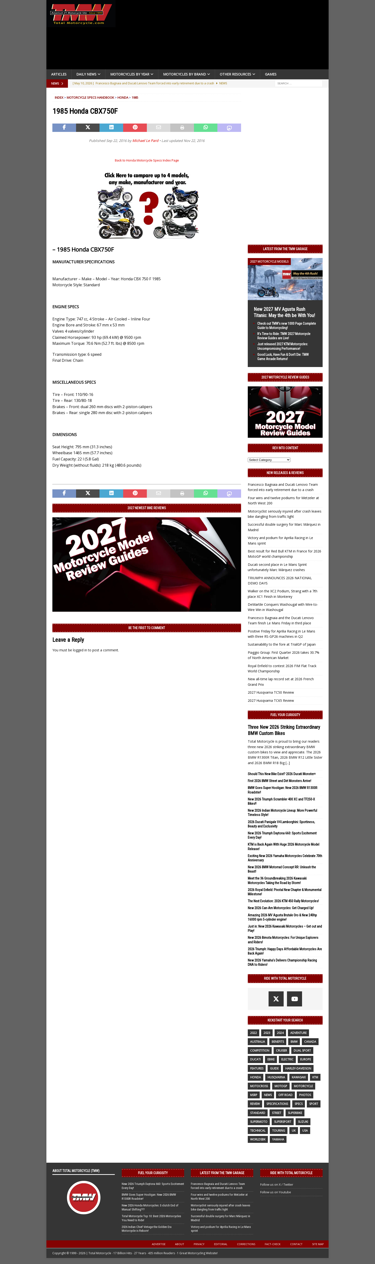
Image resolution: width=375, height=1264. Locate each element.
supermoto (258, 1122)
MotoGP (281, 1086)
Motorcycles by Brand (184, 74)
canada (310, 1042)
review (255, 1104)
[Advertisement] (224, 35)
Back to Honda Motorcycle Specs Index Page (147, 160)
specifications (277, 1104)
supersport (282, 1122)
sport (313, 1104)
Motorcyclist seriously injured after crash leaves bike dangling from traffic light (220, 1207)
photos (305, 1095)
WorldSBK (257, 1139)
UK (294, 1131)
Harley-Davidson (298, 1068)
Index (59, 97)
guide (274, 1068)
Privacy (199, 1244)
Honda (122, 97)
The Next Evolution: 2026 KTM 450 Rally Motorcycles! (283, 901)
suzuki (303, 1122)
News (268, 1095)
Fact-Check (273, 1244)
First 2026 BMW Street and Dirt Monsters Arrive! (279, 781)
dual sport (302, 1050)
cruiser (281, 1050)
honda (255, 1077)
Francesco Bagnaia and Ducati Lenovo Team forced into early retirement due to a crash (218, 1186)
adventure (298, 1033)
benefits (278, 1042)
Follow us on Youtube (275, 1192)
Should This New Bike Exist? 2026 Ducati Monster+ (282, 774)
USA (305, 1131)
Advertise (158, 1244)
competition (259, 1050)
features (256, 1068)
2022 (253, 1033)
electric (287, 1059)
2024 (280, 1033)
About (179, 1244)
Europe (305, 1059)
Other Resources (235, 74)
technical (257, 1131)
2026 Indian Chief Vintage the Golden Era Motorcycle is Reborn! (146, 1229)
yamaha (278, 1139)
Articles (58, 74)
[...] (288, 763)
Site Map (318, 1244)
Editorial (220, 1244)
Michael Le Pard (145, 140)
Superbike (295, 1113)
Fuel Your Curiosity (285, 715)
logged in (80, 650)
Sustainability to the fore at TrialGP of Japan (282, 644)
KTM (315, 1077)
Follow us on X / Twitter (276, 1184)
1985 (135, 97)
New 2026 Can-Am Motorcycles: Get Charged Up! (281, 908)
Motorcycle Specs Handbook (90, 97)
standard (257, 1113)
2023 (267, 1033)
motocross (259, 1086)
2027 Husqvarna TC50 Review (271, 692)
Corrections (246, 1244)
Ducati (255, 1059)
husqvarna (276, 1077)
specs (299, 1104)
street (276, 1113)
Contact (296, 1244)
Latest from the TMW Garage (285, 249)
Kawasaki (299, 1077)
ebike (271, 1059)
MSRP (253, 1095)
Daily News (86, 74)
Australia (257, 1042)
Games (270, 74)
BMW (294, 1042)
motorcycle (303, 1086)
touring (278, 1131)
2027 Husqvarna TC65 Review (271, 700)
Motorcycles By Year (129, 74)
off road (285, 1095)
